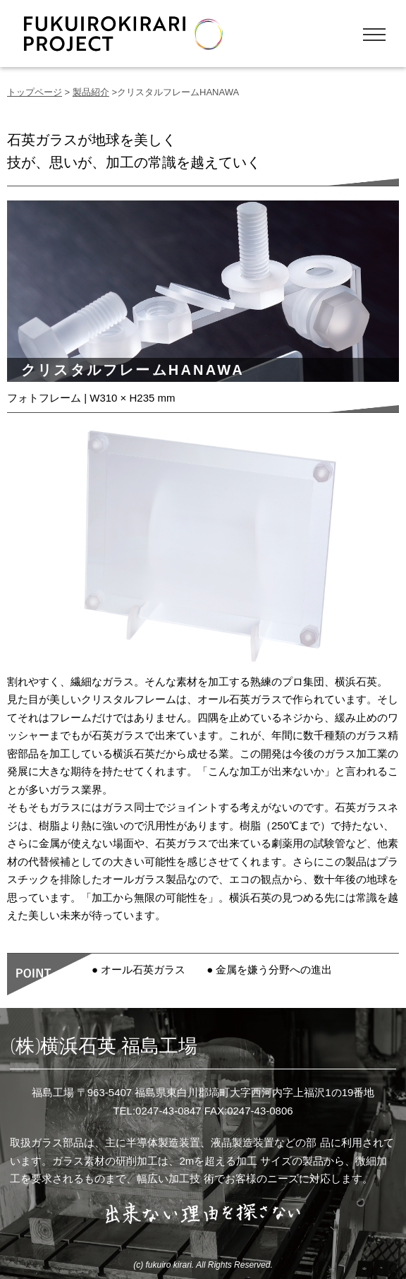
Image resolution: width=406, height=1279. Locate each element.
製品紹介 (91, 92)
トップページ (34, 92)
